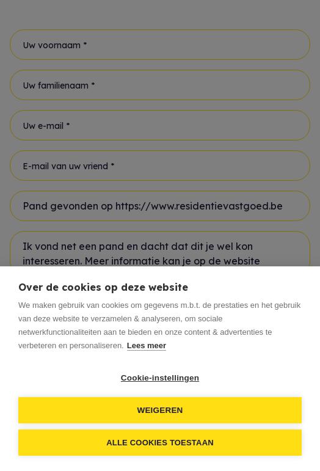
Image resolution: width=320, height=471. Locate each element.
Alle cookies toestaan (160, 442)
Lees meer (146, 345)
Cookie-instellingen (160, 377)
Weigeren (160, 410)
